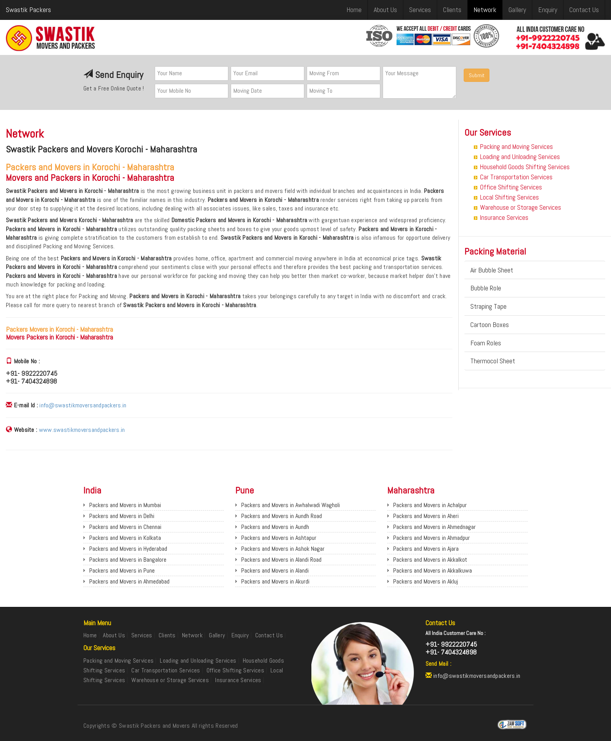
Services (420, 9)
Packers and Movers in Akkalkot (430, 559)
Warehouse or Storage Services (520, 207)
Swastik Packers (28, 9)
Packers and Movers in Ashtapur (278, 538)
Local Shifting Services (509, 197)
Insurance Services (504, 217)
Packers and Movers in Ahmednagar (434, 527)
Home (354, 9)
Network (484, 9)
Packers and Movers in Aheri (426, 516)
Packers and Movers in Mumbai (125, 505)
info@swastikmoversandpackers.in (82, 405)
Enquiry (547, 9)
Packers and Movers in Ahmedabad (129, 581)
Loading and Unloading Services (520, 156)
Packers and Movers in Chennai (125, 527)
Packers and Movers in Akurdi (275, 581)
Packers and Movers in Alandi (275, 570)
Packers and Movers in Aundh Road (281, 516)
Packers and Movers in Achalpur (430, 505)
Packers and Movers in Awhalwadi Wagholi (290, 505)
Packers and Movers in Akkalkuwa (432, 570)
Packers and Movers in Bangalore (127, 559)
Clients (452, 9)
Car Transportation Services (516, 177)
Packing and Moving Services (516, 146)
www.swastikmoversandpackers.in (82, 430)
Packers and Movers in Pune (122, 570)
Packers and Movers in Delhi (121, 516)
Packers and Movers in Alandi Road (281, 559)
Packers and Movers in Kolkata (125, 538)
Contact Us (584, 9)
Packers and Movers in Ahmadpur (431, 538)
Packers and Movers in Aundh (275, 527)
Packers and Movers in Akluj (425, 581)
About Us (385, 9)
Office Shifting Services (511, 187)
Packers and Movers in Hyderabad (128, 549)
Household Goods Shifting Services (525, 167)
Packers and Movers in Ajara (426, 549)
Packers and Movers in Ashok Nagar (283, 549)
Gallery (517, 9)
